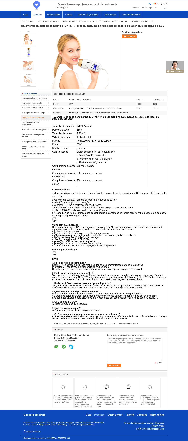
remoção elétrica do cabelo (127, 324)
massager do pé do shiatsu (32, 108)
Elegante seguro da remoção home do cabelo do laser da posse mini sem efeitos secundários (128, 400)
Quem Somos (53, 15)
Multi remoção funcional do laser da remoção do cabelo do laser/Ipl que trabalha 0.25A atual (63, 399)
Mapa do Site (157, 415)
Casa (25, 15)
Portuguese (161, 3)
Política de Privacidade (34, 422)
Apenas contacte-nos (60, 438)
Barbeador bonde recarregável (34, 130)
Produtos (38, 15)
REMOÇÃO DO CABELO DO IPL (102, 324)
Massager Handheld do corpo (33, 113)
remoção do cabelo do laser (49, 21)
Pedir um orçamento (131, 15)
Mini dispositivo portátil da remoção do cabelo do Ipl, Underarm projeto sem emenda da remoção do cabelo (150, 400)
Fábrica (68, 15)
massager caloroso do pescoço (34, 98)
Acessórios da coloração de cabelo (33, 147)
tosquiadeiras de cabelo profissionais (31, 123)
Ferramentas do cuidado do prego (33, 155)
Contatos (142, 415)
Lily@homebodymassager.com (150, 429)
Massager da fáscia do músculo (34, 142)
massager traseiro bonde (32, 103)
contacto (131, 36)
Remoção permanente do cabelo (75, 324)
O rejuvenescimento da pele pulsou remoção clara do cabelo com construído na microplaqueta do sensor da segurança (84, 401)
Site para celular (32, 431)
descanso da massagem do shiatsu (33, 135)
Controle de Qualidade (88, 15)
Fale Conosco (110, 15)
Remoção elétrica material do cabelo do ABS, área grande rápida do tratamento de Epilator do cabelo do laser (106, 401)
